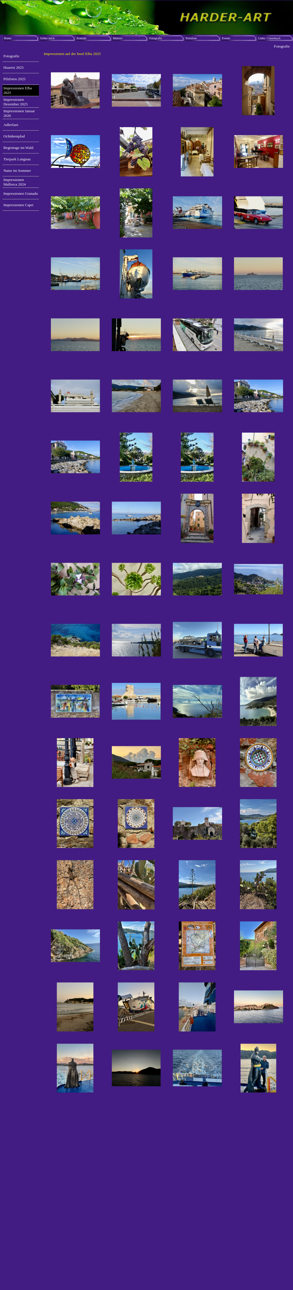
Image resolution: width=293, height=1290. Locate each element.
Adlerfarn (10, 125)
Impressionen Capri (18, 205)
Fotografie (155, 38)
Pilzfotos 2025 (14, 79)
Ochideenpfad (14, 136)
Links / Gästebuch (269, 38)
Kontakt (81, 38)
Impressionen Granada (20, 193)
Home (7, 38)
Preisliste (191, 38)
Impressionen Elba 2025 (17, 90)
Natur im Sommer (17, 170)
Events (226, 38)
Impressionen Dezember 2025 (15, 101)
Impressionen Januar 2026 (19, 113)
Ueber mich (47, 38)
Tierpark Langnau (17, 159)
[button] (75, 90)
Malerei (117, 38)
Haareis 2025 (13, 67)
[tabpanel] (167, 54)
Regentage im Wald (18, 147)
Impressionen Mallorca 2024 (14, 182)
